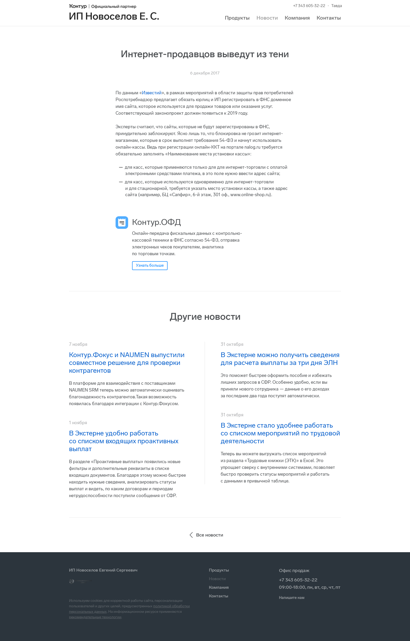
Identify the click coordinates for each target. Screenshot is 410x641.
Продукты (237, 18)
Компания (297, 18)
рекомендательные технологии (95, 617)
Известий (152, 92)
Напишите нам (291, 598)
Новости (267, 18)
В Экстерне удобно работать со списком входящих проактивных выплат (123, 441)
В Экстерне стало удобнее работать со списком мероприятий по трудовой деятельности (280, 433)
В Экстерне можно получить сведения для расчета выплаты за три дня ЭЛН (280, 359)
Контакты (329, 18)
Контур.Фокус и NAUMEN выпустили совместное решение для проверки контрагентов (127, 363)
